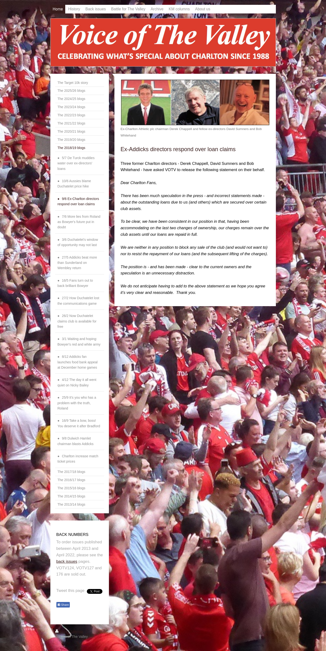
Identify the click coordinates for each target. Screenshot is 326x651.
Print (62, 631)
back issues (66, 561)
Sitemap (76, 631)
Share (63, 605)
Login (266, 631)
